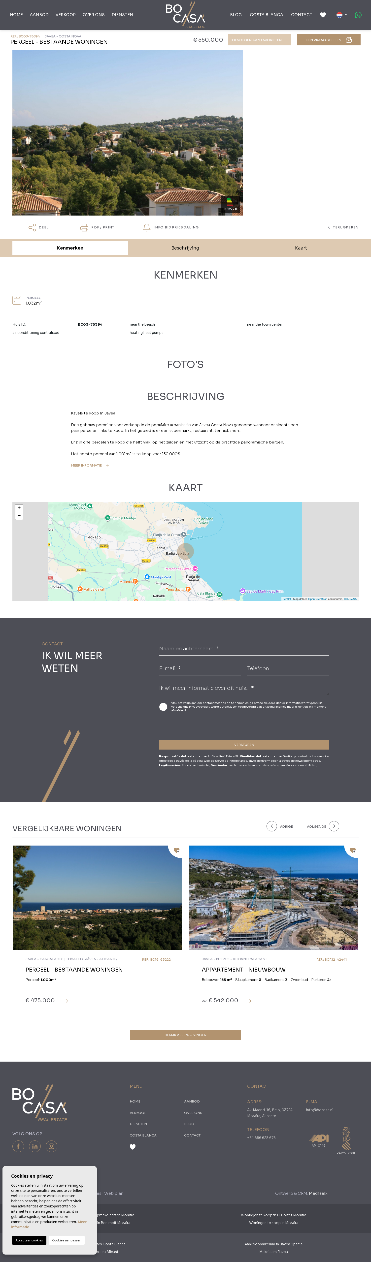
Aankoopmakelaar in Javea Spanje (273, 1244)
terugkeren (343, 227)
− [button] (19, 516)
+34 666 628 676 (261, 1138)
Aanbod (39, 14)
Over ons (94, 14)
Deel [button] (39, 228)
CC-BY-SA (350, 599)
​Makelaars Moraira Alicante (97, 1252)
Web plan (113, 1193)
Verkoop (66, 14)
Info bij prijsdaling (171, 228)
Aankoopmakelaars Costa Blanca (97, 1244)
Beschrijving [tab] (185, 248)
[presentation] (185, 725)
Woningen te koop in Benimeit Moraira (97, 1223)
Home (16, 14)
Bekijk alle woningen (185, 1035)
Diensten (122, 14)
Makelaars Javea (273, 1252)
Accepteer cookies (29, 1240)
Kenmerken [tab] (70, 248)
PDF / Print (97, 228)
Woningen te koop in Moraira (273, 1223)
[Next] (322, 826)
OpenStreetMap (318, 599)
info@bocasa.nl (319, 1110)
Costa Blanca (266, 14)
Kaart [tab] (301, 248)
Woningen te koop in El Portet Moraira (273, 1215)
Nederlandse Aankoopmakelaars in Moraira (97, 1215)
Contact (301, 14)
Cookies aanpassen (66, 1240)
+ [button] (19, 508)
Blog (236, 14)
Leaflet (287, 599)
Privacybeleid (198, 706)
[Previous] (283, 826)
